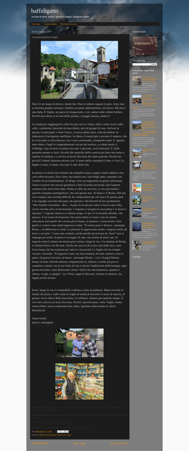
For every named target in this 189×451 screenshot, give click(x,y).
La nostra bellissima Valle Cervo (149, 210)
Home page (36, 24)
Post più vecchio (118, 443)
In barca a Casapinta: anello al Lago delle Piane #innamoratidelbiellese (149, 166)
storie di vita (61, 435)
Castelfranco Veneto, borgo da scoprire (148, 198)
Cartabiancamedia (50, 24)
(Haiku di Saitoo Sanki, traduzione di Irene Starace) (149, 225)
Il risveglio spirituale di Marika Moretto (149, 242)
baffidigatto (44, 11)
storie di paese (51, 435)
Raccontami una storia (69, 24)
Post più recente (40, 443)
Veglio (69, 435)
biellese (42, 435)
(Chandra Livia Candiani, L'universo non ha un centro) (149, 79)
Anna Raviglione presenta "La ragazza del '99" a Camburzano (148, 187)
